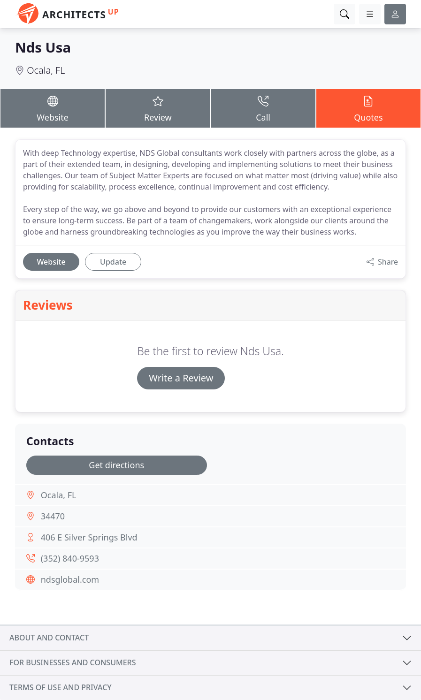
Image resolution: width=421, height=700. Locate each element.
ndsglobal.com (70, 579)
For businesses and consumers (72, 662)
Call (263, 108)
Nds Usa (43, 47)
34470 (53, 516)
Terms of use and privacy (60, 687)
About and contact (49, 637)
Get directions (116, 465)
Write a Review (181, 378)
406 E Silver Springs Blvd (89, 537)
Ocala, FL (46, 70)
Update (113, 262)
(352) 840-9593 (70, 558)
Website (52, 108)
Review (157, 108)
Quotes (368, 108)
